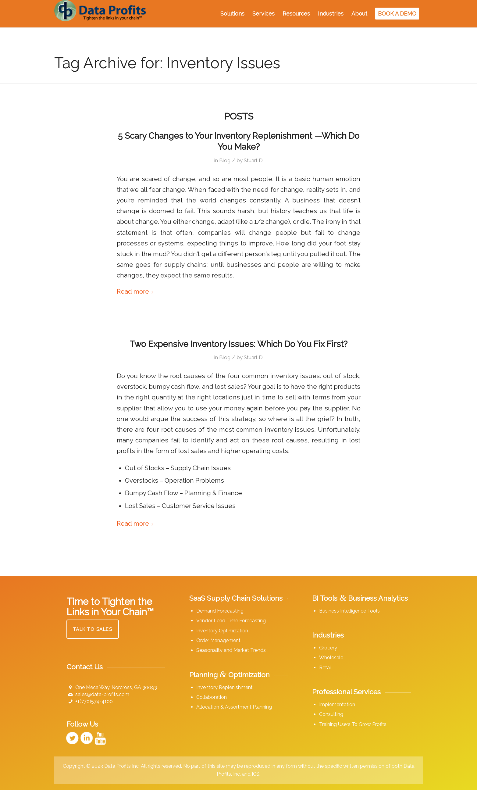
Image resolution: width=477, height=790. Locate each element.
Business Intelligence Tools (349, 611)
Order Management (218, 640)
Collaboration (211, 697)
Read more (135, 291)
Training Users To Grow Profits (352, 724)
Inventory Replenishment (224, 687)
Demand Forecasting (220, 611)
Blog (224, 160)
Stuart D (253, 160)
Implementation (337, 704)
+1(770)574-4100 (94, 701)
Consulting (331, 714)
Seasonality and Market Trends (231, 650)
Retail (325, 667)
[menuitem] (232, 13)
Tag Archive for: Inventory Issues (167, 63)
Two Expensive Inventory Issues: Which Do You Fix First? (238, 344)
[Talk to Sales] (92, 629)
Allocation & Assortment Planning (234, 707)
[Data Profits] (100, 13)
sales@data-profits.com (102, 694)
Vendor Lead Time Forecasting (231, 621)
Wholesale (331, 657)
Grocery (328, 648)
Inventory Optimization (222, 631)
